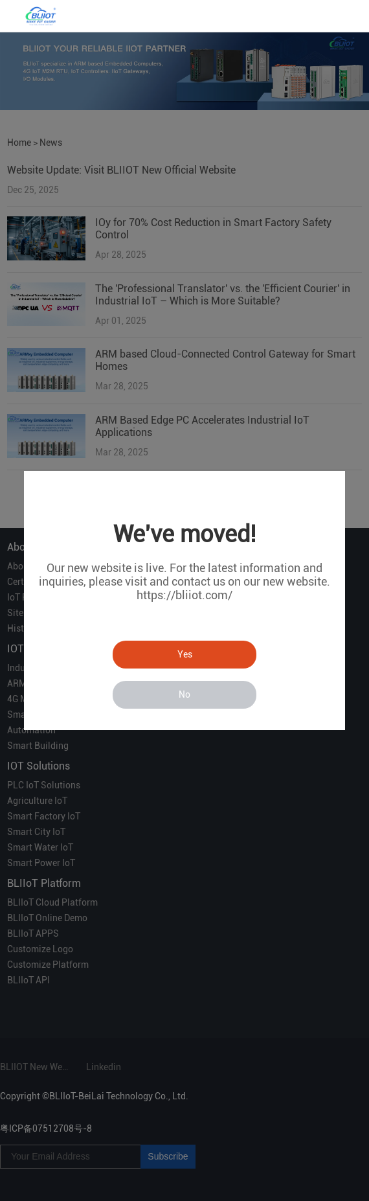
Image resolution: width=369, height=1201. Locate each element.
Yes (184, 654)
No (184, 694)
